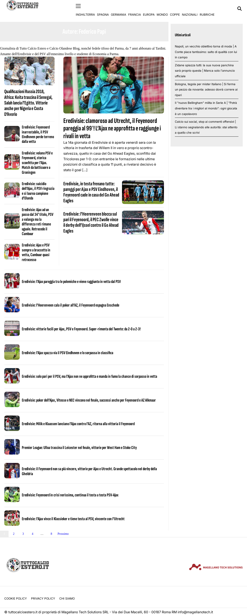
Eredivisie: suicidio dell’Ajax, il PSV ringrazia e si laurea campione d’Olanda (38, 191)
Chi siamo (67, 598)
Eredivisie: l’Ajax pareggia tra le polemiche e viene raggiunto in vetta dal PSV (71, 281)
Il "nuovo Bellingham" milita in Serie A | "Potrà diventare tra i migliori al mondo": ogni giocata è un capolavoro (206, 108)
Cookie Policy (15, 598)
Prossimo (63, 533)
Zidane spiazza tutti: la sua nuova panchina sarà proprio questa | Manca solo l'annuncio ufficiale (205, 70)
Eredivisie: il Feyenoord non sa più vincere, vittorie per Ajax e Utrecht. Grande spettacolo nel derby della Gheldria (89, 471)
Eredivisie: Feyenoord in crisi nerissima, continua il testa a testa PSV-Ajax (70, 494)
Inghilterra (85, 8)
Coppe (175, 8)
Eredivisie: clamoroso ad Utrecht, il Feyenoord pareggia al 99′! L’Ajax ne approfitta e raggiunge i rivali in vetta (112, 128)
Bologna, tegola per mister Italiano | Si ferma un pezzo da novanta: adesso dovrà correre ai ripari (206, 89)
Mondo (162, 8)
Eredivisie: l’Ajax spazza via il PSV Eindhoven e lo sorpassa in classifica (67, 352)
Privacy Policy (43, 598)
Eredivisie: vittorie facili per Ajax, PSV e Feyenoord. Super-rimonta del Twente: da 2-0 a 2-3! (81, 328)
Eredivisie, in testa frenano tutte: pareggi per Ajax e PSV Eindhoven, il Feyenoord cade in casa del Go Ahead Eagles (91, 192)
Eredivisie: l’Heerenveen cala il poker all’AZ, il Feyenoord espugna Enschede (70, 305)
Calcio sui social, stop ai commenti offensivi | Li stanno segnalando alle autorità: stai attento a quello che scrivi (206, 127)
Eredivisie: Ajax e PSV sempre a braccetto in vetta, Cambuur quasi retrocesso (36, 252)
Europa (149, 8)
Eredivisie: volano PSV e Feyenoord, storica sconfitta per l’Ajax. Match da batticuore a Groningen (37, 162)
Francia (134, 8)
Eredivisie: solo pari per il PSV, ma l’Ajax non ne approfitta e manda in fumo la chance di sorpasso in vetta (89, 376)
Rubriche (207, 8)
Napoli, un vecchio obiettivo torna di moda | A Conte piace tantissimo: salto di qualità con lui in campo (206, 51)
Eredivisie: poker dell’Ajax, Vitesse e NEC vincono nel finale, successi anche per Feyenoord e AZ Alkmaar (89, 400)
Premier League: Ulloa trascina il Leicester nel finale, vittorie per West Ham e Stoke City (79, 447)
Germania (118, 8)
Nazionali (190, 8)
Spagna (103, 8)
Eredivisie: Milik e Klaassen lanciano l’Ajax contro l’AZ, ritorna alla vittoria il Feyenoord (78, 423)
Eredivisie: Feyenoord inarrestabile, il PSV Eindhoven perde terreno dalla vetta (38, 134)
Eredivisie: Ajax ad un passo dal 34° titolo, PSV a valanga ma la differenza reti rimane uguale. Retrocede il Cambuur (37, 221)
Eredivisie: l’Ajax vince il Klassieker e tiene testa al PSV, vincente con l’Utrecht (73, 518)
